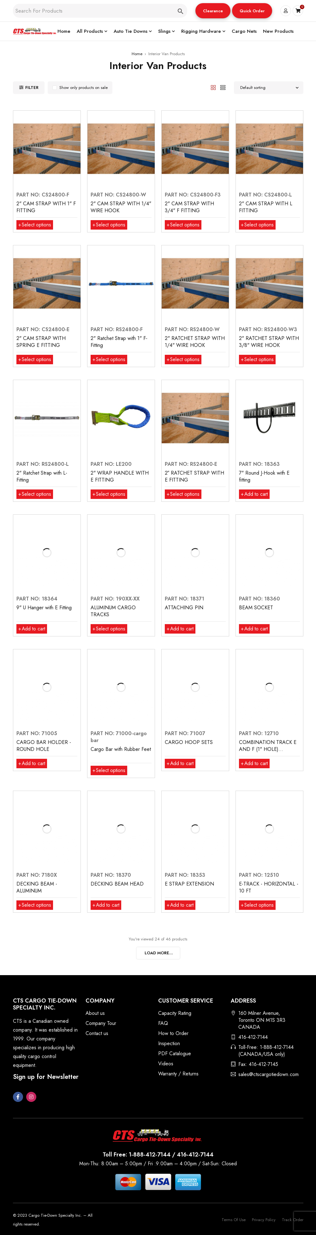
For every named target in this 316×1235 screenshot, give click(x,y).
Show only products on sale (83, 88)
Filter (32, 88)
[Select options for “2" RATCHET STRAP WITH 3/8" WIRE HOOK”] (258, 359)
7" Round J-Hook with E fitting (264, 476)
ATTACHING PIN (184, 607)
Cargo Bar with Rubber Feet (121, 749)
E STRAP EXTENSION (189, 883)
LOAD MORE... (159, 953)
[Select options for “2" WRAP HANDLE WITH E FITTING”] (109, 494)
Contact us (97, 1033)
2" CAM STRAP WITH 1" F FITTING (46, 207)
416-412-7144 (253, 1037)
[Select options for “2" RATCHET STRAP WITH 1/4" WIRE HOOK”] (183, 359)
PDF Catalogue (174, 1053)
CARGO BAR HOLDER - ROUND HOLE (43, 746)
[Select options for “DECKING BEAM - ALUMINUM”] (35, 905)
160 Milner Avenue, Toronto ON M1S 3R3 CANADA (261, 1020)
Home (137, 54)
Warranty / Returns (178, 1073)
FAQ (163, 1023)
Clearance (213, 11)
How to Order (173, 1033)
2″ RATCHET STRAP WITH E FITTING (194, 476)
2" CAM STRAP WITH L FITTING (265, 207)
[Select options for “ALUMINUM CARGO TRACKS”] (109, 629)
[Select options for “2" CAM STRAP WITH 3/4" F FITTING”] (183, 225)
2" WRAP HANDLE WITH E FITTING (120, 476)
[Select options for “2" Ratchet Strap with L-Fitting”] (35, 494)
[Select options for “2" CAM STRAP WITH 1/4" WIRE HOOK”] (109, 225)
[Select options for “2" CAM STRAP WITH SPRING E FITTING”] (35, 359)
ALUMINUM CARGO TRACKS (113, 611)
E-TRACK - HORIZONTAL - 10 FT (268, 887)
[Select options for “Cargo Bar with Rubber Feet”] (109, 770)
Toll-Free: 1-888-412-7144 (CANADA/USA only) (266, 1051)
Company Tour (101, 1023)
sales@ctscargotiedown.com (268, 1074)
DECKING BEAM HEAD (117, 883)
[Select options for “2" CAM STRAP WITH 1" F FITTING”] (35, 225)
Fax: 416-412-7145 (258, 1064)
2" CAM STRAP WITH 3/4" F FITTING (189, 207)
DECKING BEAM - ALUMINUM (36, 887)
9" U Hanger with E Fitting (44, 607)
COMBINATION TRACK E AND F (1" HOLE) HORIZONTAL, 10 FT (267, 749)
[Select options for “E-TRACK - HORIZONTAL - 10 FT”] (258, 905)
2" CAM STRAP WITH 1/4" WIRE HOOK (121, 207)
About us (95, 1013)
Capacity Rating (174, 1013)
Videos (165, 1063)
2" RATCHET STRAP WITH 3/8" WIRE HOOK (269, 342)
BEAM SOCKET (256, 607)
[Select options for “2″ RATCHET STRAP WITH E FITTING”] (183, 494)
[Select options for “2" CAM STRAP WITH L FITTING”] (258, 225)
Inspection (169, 1043)
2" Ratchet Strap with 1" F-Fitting (119, 342)
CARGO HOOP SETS (189, 742)
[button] (212, 10)
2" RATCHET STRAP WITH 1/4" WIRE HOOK (195, 342)
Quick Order (252, 11)
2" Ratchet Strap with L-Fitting (41, 476)
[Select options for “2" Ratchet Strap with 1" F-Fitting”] (109, 359)
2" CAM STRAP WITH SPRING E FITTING (41, 342)
